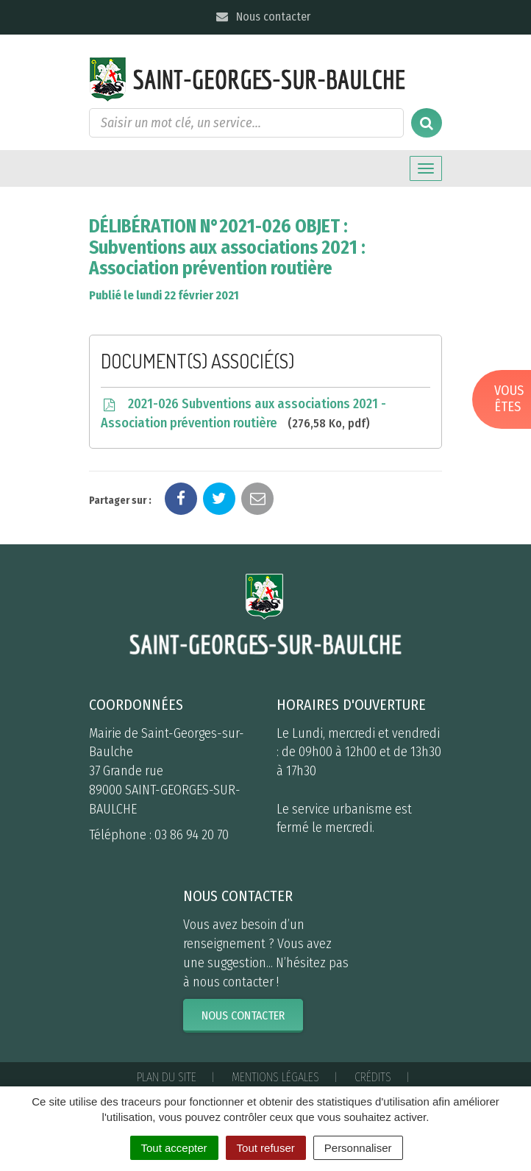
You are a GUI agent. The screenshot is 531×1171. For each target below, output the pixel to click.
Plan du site (166, 1077)
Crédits (372, 1077)
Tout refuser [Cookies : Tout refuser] (266, 1148)
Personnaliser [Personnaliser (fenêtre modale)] (358, 1148)
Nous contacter (262, 17)
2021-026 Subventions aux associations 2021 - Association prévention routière (243, 414)
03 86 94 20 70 (191, 835)
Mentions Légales (275, 1077)
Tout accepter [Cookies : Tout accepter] (174, 1148)
